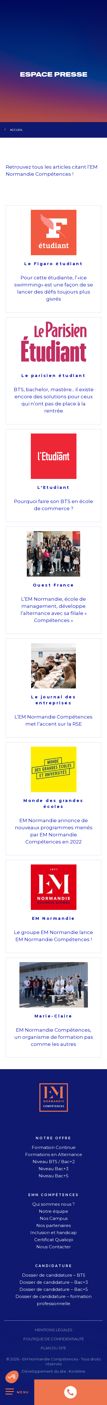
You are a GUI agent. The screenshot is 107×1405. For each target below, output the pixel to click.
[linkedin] (63, 1120)
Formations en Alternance (53, 1154)
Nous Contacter (53, 1246)
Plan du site (53, 1348)
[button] (12, 1377)
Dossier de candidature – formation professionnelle (53, 1300)
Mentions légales (53, 1329)
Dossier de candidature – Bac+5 (53, 1289)
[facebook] (30, 1120)
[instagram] (46, 1120)
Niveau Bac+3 (53, 1168)
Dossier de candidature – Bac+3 (53, 1282)
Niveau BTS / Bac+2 (54, 1161)
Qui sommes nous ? (53, 1204)
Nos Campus (54, 1218)
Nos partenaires (53, 1225)
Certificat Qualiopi (53, 1239)
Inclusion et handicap (53, 1232)
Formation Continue (54, 1147)
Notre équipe (53, 1211)
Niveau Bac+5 (53, 1175)
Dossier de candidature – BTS (53, 1275)
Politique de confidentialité (53, 1339)
